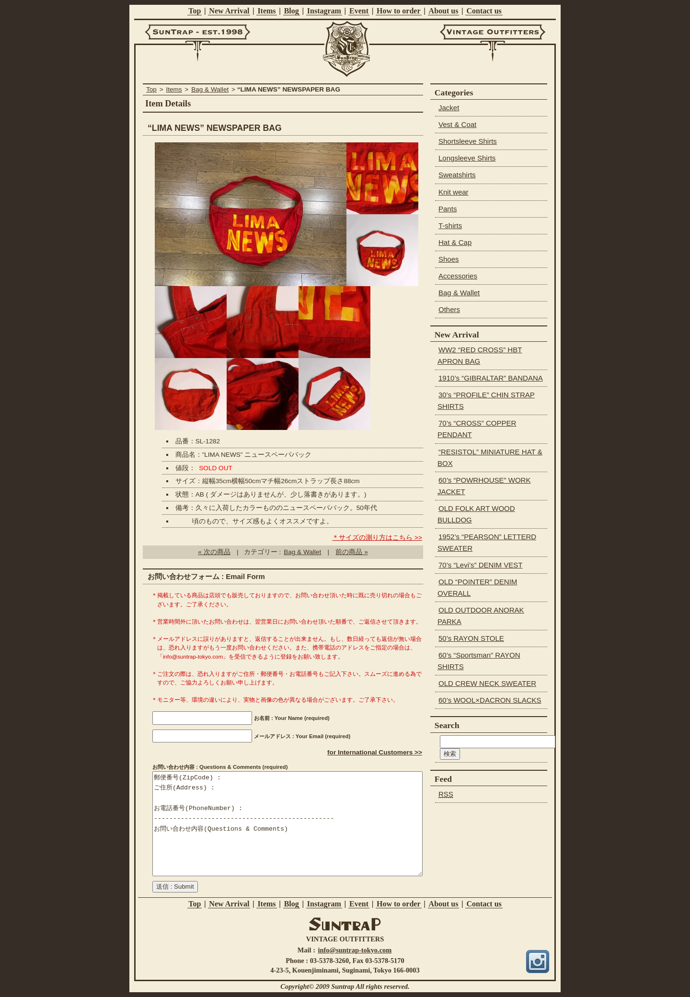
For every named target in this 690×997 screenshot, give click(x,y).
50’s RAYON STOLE (471, 638)
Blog (291, 11)
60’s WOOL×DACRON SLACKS (489, 700)
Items (266, 11)
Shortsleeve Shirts (467, 141)
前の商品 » (351, 552)
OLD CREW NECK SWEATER (487, 683)
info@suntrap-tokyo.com (355, 950)
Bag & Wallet (210, 89)
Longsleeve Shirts (466, 158)
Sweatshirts (457, 175)
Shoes (448, 259)
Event (358, 11)
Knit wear (453, 192)
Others (449, 309)
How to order (399, 11)
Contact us (483, 11)
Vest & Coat (457, 124)
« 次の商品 (214, 552)
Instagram (324, 11)
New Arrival (229, 11)
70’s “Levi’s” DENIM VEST (480, 565)
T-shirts (450, 225)
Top (194, 11)
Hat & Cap (455, 242)
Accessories (457, 276)
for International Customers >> (374, 752)
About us (444, 11)
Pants (447, 209)
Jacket (448, 108)
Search (447, 725)
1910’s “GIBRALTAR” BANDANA (490, 378)
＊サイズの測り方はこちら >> (377, 537)
